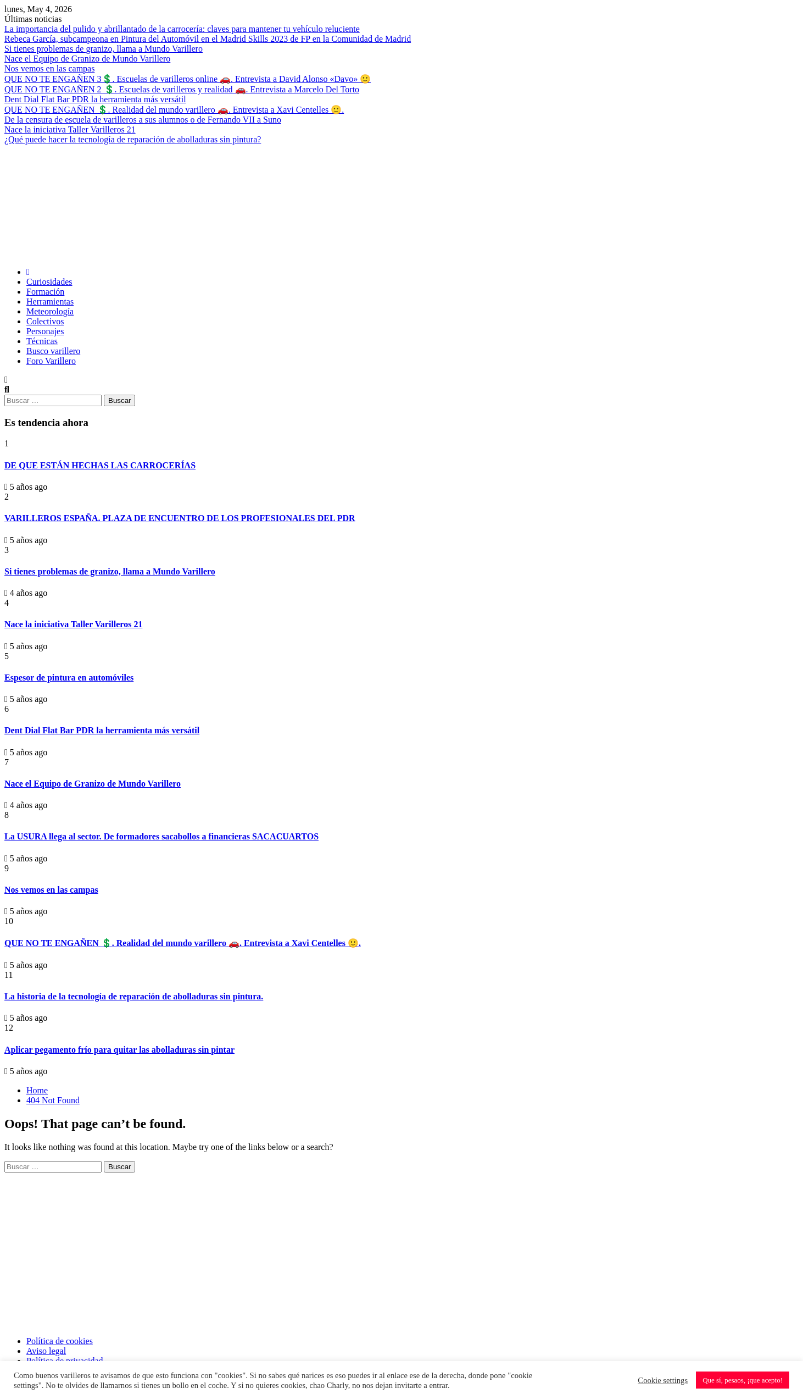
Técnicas (42, 341)
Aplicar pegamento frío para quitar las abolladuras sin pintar (119, 1049)
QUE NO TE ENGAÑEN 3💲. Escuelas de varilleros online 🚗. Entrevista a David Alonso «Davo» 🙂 (187, 79)
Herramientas (50, 301)
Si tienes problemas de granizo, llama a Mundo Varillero (103, 48)
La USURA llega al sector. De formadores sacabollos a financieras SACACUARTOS (161, 836)
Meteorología (50, 311)
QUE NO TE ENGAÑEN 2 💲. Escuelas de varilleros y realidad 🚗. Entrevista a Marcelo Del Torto (181, 89)
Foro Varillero (51, 361)
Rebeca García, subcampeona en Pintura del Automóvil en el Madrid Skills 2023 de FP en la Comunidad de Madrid (207, 38)
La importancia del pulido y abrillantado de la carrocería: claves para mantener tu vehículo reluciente (182, 29)
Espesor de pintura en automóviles (68, 677)
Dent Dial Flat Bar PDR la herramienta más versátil (95, 99)
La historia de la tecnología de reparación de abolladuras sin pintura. (133, 996)
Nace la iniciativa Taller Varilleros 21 (70, 129)
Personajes (45, 331)
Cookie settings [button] (663, 1380)
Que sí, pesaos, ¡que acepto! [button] (742, 1380)
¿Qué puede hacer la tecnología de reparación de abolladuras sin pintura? (132, 139)
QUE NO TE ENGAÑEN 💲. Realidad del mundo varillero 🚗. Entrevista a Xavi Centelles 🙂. (174, 109)
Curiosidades (49, 281)
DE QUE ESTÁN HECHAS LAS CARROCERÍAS (100, 465)
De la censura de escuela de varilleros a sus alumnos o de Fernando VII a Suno (142, 119)
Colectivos (45, 321)
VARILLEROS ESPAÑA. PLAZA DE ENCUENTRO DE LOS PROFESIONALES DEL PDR (179, 518)
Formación (45, 291)
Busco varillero (53, 351)
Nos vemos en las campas (49, 68)
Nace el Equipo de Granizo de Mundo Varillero (87, 58)
